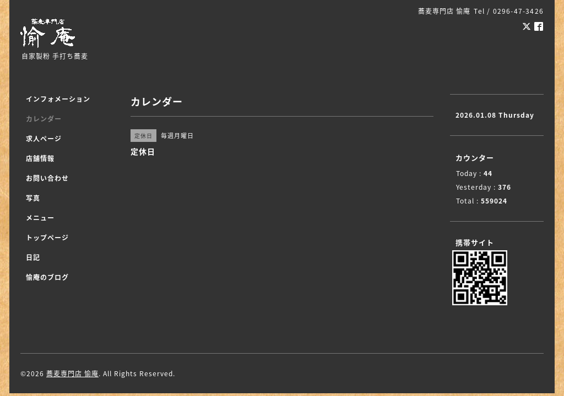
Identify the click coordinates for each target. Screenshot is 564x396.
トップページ (47, 238)
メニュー (40, 218)
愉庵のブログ (47, 277)
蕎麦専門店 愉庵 (72, 373)
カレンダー (44, 119)
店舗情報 (40, 158)
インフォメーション (58, 99)
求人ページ (44, 139)
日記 (33, 257)
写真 (33, 198)
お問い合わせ (47, 178)
